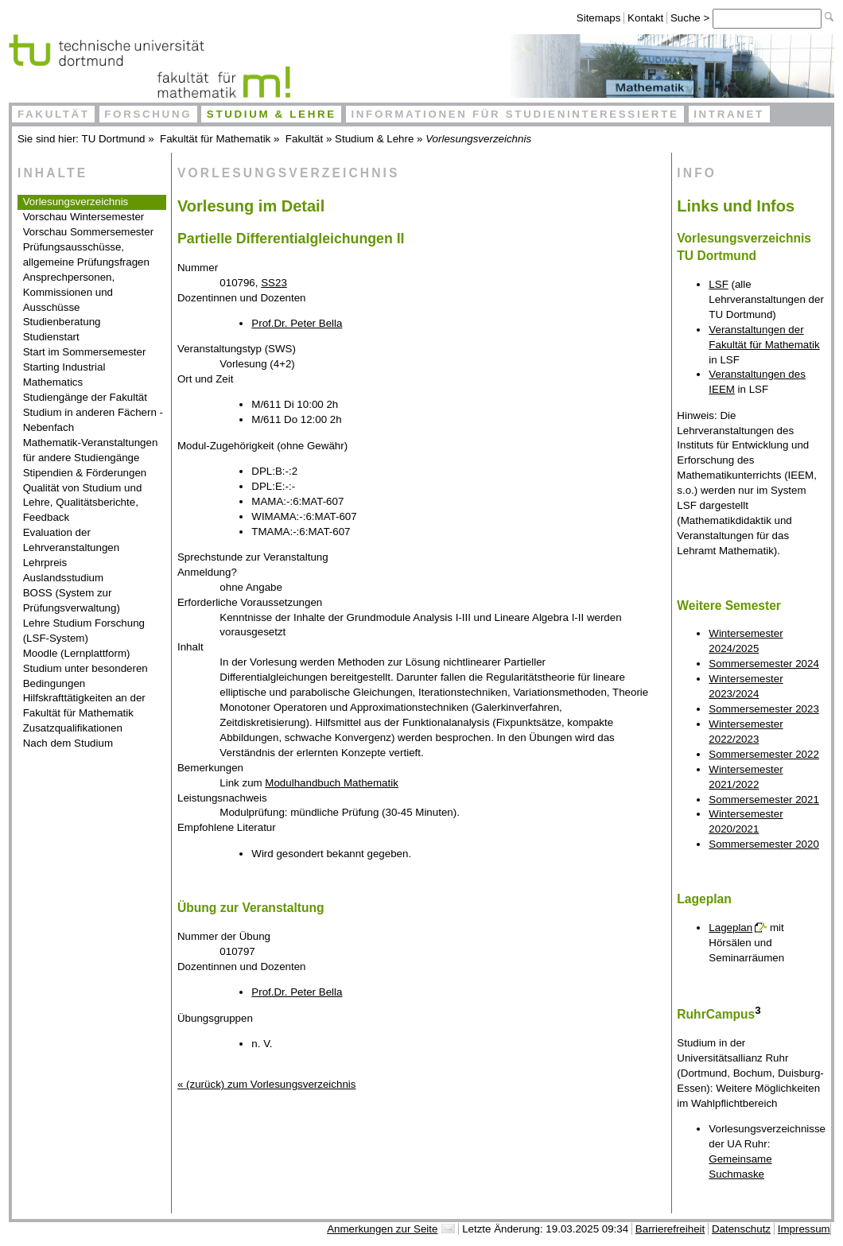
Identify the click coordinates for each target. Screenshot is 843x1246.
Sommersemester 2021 (764, 799)
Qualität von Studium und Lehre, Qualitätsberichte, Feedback (82, 503)
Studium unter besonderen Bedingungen (85, 675)
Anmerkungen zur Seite (382, 1229)
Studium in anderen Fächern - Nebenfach (93, 419)
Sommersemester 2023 (764, 709)
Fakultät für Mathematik (215, 139)
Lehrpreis (45, 563)
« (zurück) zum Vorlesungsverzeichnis (266, 1084)
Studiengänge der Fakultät (85, 397)
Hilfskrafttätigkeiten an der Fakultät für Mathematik (84, 705)
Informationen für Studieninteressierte (514, 114)
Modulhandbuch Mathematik (331, 783)
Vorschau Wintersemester (84, 217)
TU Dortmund (114, 139)
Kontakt (645, 18)
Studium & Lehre (271, 114)
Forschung (148, 114)
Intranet (728, 114)
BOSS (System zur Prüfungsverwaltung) (71, 600)
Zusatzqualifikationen (72, 728)
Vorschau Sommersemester (88, 232)
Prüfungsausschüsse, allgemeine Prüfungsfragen (86, 254)
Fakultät (53, 114)
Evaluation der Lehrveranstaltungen (71, 539)
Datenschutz (741, 1229)
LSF (718, 284)
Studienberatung (62, 322)
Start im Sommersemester (84, 352)
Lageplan (730, 928)
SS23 (274, 283)
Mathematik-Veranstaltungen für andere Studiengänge (90, 450)
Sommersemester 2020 (764, 844)
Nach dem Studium (68, 743)
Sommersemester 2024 (764, 664)
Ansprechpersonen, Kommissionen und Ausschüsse (69, 292)
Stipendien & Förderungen (85, 473)
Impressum (804, 1229)
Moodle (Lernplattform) (76, 653)
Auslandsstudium (63, 578)
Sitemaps (599, 18)
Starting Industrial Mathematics (64, 374)
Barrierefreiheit (670, 1229)
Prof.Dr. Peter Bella (296, 323)
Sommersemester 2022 (764, 754)
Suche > (691, 18)
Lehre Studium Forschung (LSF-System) (84, 630)
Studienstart (51, 337)
